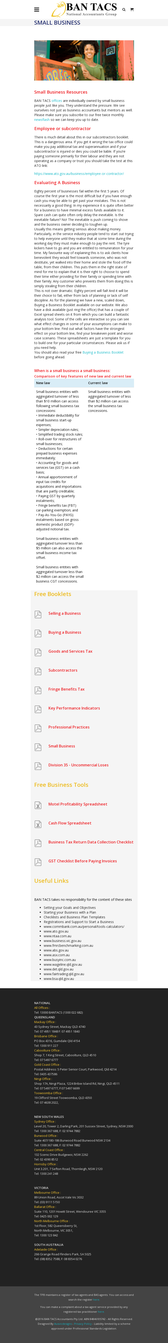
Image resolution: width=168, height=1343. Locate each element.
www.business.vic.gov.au (62, 940)
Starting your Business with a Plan (70, 912)
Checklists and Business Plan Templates (74, 917)
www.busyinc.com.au (60, 959)
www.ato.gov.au (56, 931)
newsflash (42, 119)
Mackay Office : (45, 1022)
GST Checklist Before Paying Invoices (82, 861)
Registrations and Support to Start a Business (79, 922)
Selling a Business (64, 613)
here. (96, 1299)
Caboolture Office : (47, 1050)
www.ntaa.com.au (57, 936)
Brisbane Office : (46, 1036)
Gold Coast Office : (47, 1064)
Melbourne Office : (47, 1192)
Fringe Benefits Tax (66, 689)
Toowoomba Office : (48, 1093)
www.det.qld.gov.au (58, 969)
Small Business (61, 746)
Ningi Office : (43, 1079)
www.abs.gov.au (56, 950)
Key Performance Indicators (74, 708)
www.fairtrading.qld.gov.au (64, 974)
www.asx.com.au (57, 955)
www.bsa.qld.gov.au (59, 978)
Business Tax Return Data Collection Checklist (91, 842)
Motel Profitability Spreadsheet (77, 804)
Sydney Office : (45, 1121)
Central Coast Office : (49, 1150)
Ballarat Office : (45, 1207)
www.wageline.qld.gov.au (63, 964)
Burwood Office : (46, 1136)
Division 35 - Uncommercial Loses (78, 765)
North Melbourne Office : (52, 1221)
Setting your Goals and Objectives (70, 907)
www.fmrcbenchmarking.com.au (68, 945)
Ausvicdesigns (63, 1323)
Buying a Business (64, 632)
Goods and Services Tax (70, 651)
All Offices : (42, 1008)
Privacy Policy (83, 1323)
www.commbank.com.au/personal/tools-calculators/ (84, 926)
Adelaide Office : (46, 1249)
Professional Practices (69, 727)
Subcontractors (62, 670)
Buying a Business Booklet (103, 352)
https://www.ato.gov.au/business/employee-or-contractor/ (79, 173)
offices (57, 100)
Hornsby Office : (45, 1164)
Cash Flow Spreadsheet (69, 823)
